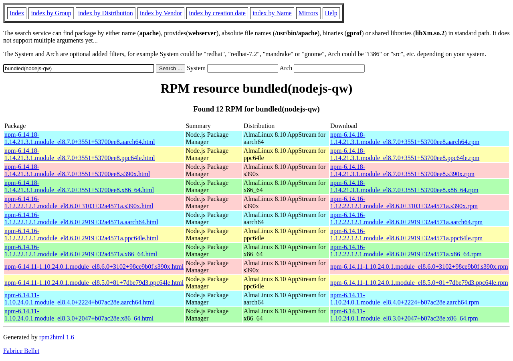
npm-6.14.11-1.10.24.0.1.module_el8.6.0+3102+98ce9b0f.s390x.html (94, 266)
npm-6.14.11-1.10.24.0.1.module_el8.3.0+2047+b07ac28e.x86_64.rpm (404, 315)
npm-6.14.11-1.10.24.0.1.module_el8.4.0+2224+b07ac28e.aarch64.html (79, 299)
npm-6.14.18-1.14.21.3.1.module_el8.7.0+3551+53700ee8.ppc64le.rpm (404, 154)
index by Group (51, 13)
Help (331, 13)
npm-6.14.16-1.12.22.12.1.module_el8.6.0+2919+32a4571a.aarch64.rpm (406, 218)
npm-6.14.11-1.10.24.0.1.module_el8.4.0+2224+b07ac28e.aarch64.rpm (404, 299)
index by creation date (217, 13)
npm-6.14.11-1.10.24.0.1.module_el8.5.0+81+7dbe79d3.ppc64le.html (94, 282)
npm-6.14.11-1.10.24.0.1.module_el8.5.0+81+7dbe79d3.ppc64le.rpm (419, 282)
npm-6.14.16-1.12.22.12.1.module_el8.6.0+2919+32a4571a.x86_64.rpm (406, 250)
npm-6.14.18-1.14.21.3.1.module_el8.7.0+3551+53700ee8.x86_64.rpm (404, 186)
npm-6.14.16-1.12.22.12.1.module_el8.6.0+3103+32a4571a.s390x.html (78, 202)
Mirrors (308, 13)
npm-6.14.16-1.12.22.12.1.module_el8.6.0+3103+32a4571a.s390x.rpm (404, 202)
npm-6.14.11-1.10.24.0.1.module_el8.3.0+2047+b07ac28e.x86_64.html (78, 315)
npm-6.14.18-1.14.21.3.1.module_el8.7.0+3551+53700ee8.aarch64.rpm (404, 138)
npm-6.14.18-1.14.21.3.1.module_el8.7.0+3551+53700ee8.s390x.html (77, 170)
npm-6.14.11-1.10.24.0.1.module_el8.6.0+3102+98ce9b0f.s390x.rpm (419, 266)
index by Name (272, 13)
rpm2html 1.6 (56, 337)
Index (17, 13)
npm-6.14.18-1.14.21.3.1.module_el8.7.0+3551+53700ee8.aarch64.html (79, 138)
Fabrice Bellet (21, 350)
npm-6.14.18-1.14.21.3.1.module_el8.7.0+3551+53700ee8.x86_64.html (79, 186)
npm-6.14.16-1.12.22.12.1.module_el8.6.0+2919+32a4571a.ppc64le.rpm (406, 234)
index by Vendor (161, 13)
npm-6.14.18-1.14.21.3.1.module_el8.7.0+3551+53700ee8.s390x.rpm (402, 170)
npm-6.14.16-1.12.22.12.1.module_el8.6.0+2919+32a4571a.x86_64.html (80, 250)
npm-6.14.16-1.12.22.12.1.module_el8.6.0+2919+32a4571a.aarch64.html (81, 218)
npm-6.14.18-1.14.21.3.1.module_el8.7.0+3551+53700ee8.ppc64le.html (79, 154)
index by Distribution (105, 13)
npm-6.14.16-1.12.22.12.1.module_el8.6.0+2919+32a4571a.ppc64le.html (81, 234)
